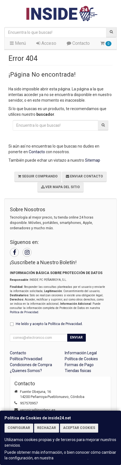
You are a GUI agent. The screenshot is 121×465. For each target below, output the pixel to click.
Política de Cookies (71, 458)
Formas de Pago (79, 364)
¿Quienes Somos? (26, 370)
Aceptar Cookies (79, 428)
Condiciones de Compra (31, 364)
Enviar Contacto (84, 176)
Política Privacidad (26, 359)
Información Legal (81, 353)
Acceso (46, 43)
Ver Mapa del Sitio (60, 187)
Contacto (78, 43)
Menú (18, 43)
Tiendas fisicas (78, 370)
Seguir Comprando (38, 176)
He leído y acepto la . (49, 324)
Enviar (76, 337)
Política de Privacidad (24, 312)
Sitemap (92, 160)
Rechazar (46, 428)
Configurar (19, 428)
